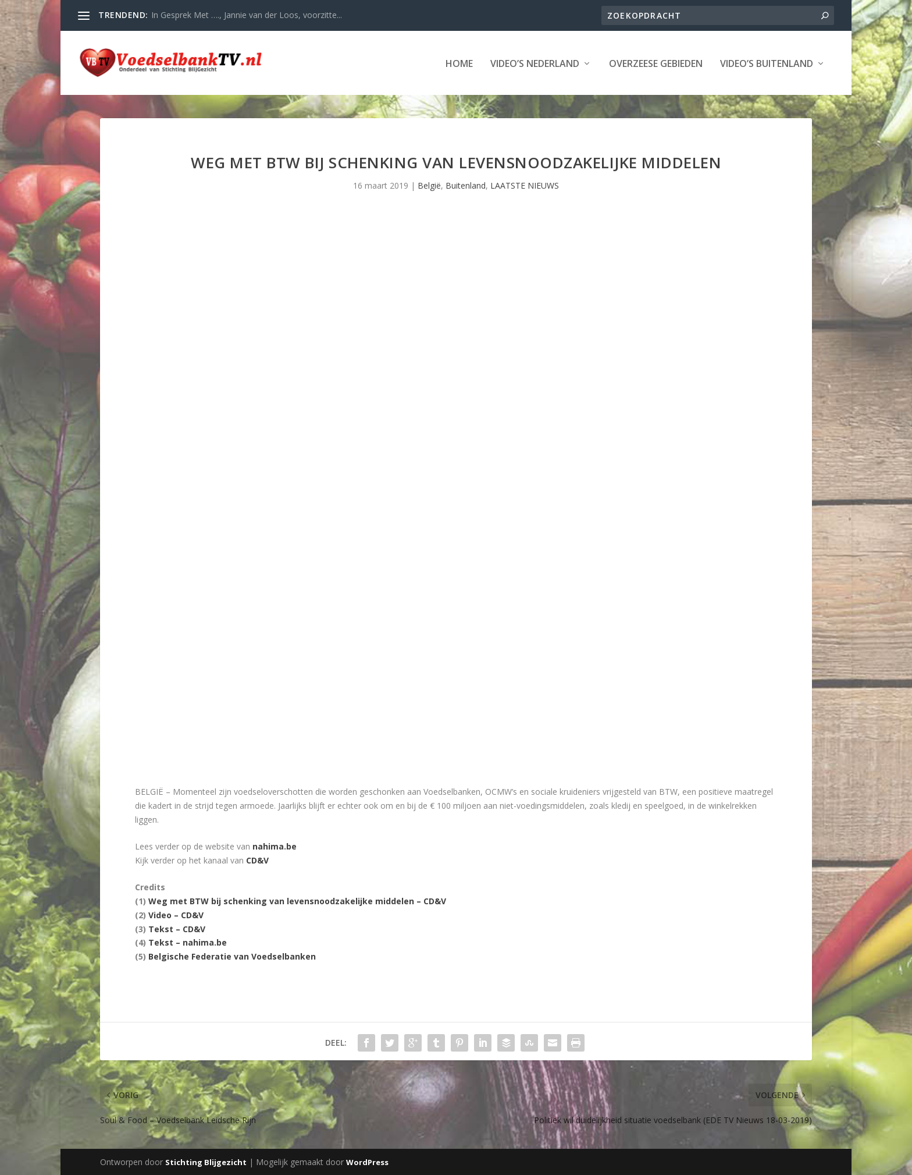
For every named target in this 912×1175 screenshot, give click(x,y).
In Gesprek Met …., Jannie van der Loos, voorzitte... (246, 14)
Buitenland (466, 184)
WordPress (367, 1161)
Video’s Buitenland (766, 63)
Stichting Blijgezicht (206, 1161)
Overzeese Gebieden (656, 63)
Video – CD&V (176, 913)
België (429, 184)
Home (459, 63)
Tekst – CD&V (176, 927)
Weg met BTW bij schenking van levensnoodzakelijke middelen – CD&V (297, 899)
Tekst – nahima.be (187, 941)
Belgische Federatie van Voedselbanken (232, 955)
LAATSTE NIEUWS (524, 184)
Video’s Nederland (534, 63)
